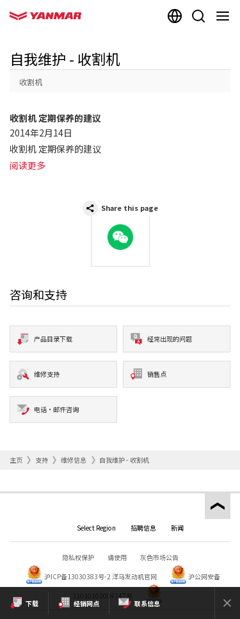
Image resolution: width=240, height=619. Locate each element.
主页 (16, 460)
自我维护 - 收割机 (124, 460)
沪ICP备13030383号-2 (77, 576)
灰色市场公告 (159, 557)
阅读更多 (27, 165)
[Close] (227, 603)
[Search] (198, 16)
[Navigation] (225, 16)
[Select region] (175, 16)
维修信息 (73, 460)
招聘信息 (143, 527)
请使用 (117, 557)
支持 (41, 460)
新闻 (177, 527)
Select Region (96, 527)
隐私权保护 (78, 557)
